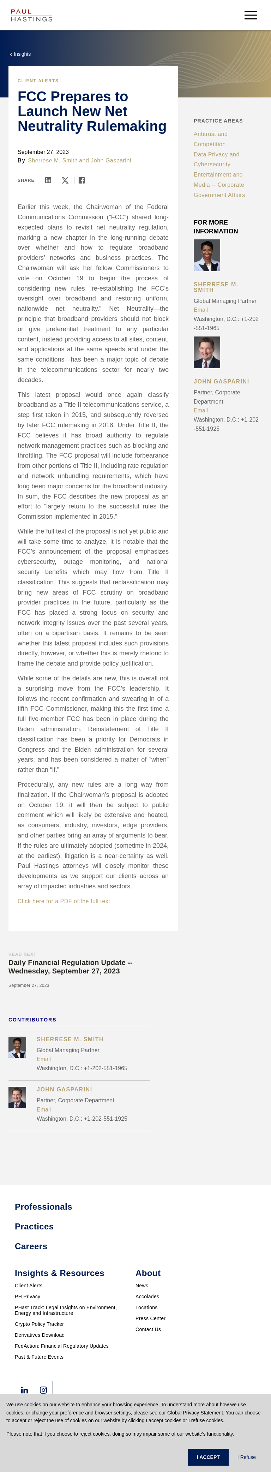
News (142, 1285)
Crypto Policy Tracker (39, 1324)
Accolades (147, 1296)
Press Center (150, 1318)
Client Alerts (38, 80)
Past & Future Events (39, 1357)
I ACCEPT (208, 1457)
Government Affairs (219, 195)
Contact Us (148, 1329)
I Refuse (246, 1457)
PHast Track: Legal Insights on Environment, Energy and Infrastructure (66, 1310)
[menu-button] (251, 15)
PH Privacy (27, 1296)
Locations (147, 1307)
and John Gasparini (105, 160)
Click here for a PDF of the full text (64, 901)
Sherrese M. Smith (53, 160)
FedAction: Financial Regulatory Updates (62, 1346)
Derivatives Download (40, 1335)
